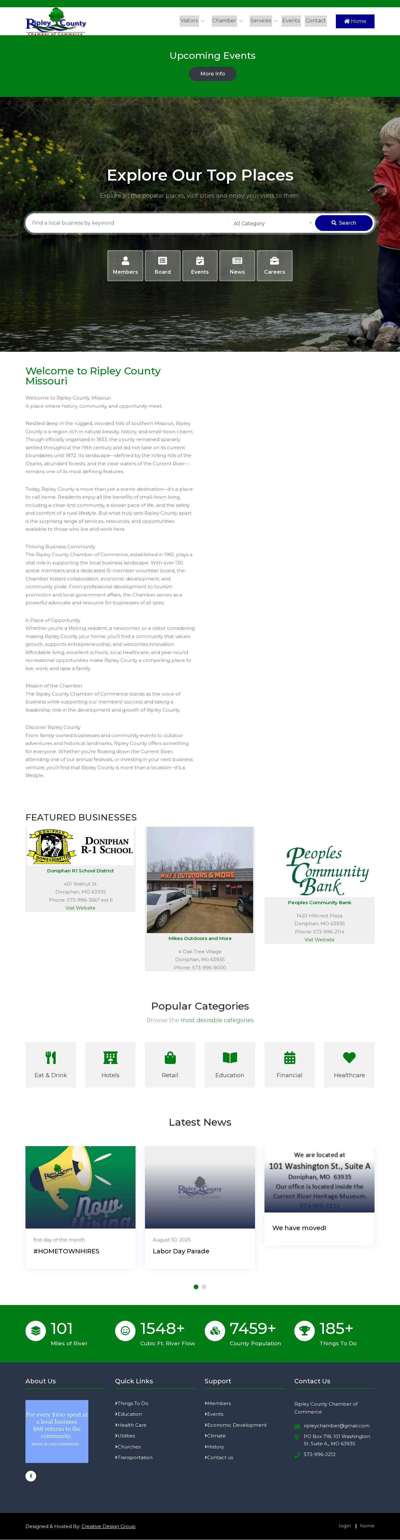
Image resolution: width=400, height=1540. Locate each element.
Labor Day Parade (181, 1251)
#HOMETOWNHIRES (66, 1251)
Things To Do (131, 1403)
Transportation (134, 1458)
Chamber (224, 21)
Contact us (219, 1458)
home (367, 1526)
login (345, 1526)
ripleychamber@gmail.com (336, 1426)
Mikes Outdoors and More (200, 938)
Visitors (189, 21)
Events (291, 21)
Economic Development (236, 1425)
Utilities (125, 1436)
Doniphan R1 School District (80, 871)
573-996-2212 (320, 1455)
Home (355, 21)
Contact (316, 21)
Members (218, 1403)
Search (343, 223)
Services (261, 21)
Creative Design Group (108, 1526)
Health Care (131, 1425)
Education (128, 1414)
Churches (128, 1447)
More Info (212, 74)
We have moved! (299, 1228)
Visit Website (80, 908)
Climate (215, 1436)
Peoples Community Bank (319, 902)
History (214, 1447)
